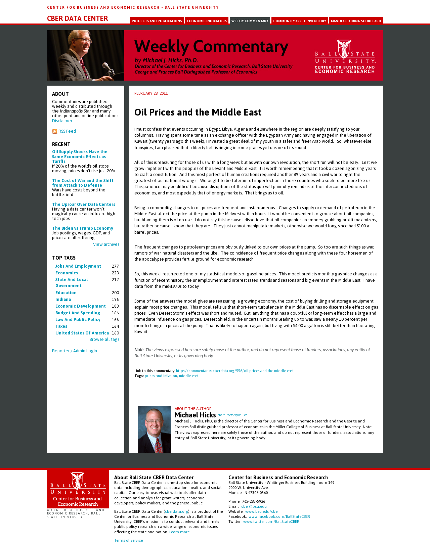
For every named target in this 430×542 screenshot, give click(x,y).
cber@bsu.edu (254, 506)
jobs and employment (78, 266)
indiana (63, 299)
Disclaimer (62, 120)
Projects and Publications (157, 21)
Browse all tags (104, 339)
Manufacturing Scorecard (356, 21)
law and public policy (77, 319)
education (66, 292)
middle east (189, 376)
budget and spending (77, 312)
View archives (106, 244)
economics (66, 272)
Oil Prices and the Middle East (198, 112)
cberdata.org (176, 511)
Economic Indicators (207, 21)
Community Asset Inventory (299, 21)
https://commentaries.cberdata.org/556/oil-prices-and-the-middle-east (235, 371)
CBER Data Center (77, 18)
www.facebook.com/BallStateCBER (279, 516)
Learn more (179, 532)
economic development (80, 306)
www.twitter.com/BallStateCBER (271, 521)
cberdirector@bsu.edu (234, 415)
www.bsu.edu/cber (262, 511)
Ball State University (192, 7)
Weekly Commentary (249, 21)
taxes (61, 326)
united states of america (82, 332)
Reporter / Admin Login (74, 350)
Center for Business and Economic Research (104, 7)
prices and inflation (161, 376)
